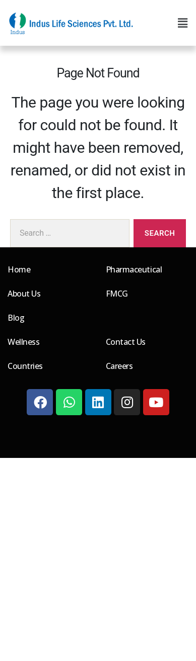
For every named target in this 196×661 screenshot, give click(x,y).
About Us (24, 293)
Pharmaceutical (134, 269)
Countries (25, 365)
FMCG (117, 293)
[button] (182, 23)
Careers (119, 365)
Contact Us (126, 341)
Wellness (23, 341)
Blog (16, 317)
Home (19, 269)
